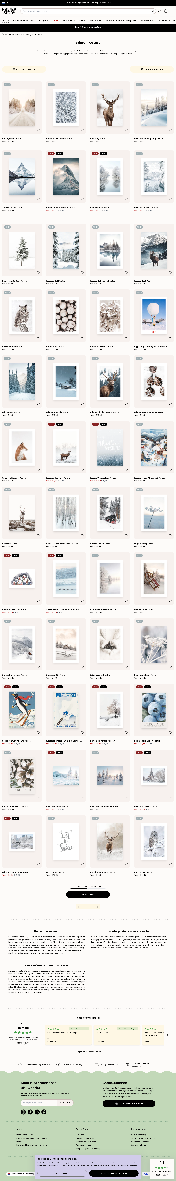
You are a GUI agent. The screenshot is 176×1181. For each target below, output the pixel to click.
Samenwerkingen (83, 1145)
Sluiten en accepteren (114, 1173)
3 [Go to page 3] (93, 907)
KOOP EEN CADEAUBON (129, 1103)
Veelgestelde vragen (140, 1141)
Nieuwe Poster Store (85, 1138)
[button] (162, 1169)
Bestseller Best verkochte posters (31, 1138)
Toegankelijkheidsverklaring (88, 1148)
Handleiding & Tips (24, 1135)
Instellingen (62, 1173)
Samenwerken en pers (86, 1141)
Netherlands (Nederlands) (22, 1174)
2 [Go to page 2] (88, 907)
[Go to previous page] (78, 906)
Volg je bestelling (138, 1135)
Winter (39, 34)
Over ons (80, 1135)
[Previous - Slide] (42, 1035)
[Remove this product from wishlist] (38, 130)
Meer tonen (88, 894)
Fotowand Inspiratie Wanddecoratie (32, 1145)
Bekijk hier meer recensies (88, 1051)
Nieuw (19, 1141)
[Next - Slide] (167, 1035)
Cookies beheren (138, 1145)
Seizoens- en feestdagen (22, 34)
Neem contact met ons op (143, 1138)
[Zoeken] (153, 11)
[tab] (159, 11)
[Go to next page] (97, 906)
